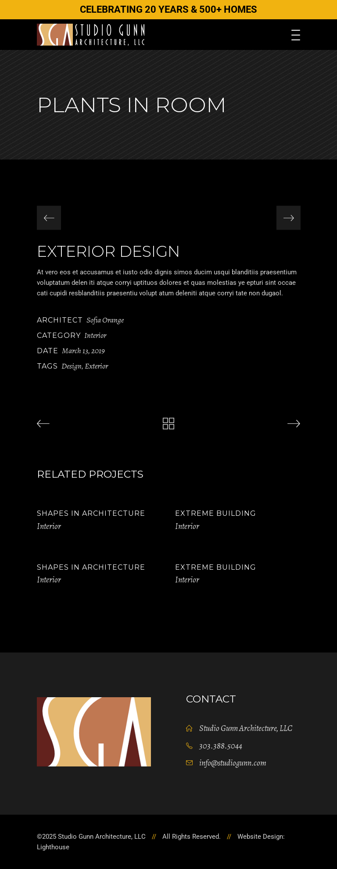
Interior (95, 335)
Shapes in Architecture (91, 513)
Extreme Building (215, 513)
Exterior (96, 366)
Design (71, 366)
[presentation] (49, 218)
